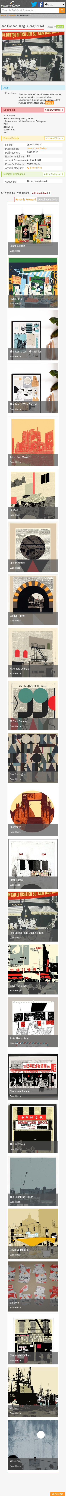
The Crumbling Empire (21, 1197)
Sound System (17, 246)
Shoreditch (15, 827)
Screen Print (36, 168)
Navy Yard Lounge (19, 668)
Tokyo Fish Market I (20, 457)
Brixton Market (17, 563)
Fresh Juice (16, 299)
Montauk (14, 1408)
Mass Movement (18, 985)
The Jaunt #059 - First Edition (26, 351)
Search (62, 10)
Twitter (34, 4)
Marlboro (14, 1302)
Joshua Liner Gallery (37, 148)
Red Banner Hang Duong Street (27, 933)
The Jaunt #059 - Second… (24, 404)
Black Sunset (17, 880)
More (49, 102)
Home (3, 15)
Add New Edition (54, 138)
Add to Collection (53, 174)
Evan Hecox (15, 251)
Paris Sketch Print (19, 1038)
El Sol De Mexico (19, 1250)
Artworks (12, 15)
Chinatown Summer (20, 1091)
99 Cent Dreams (18, 721)
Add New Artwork (54, 109)
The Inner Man (17, 1144)
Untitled (14, 510)
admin (60, 26)
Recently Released (25, 199)
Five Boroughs (17, 774)
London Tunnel (17, 616)
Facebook (40, 4)
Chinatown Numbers (20, 1355)
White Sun (15, 1461)
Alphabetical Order (48, 199)
